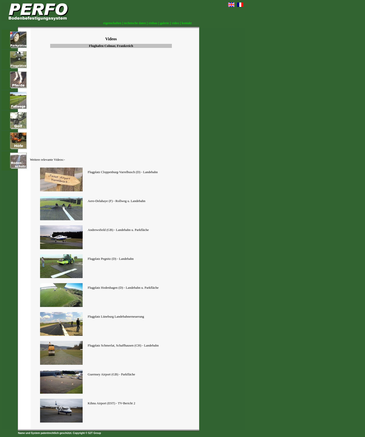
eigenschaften (112, 23)
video (175, 23)
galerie (164, 23)
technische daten (135, 23)
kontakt (187, 23)
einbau (153, 23)
